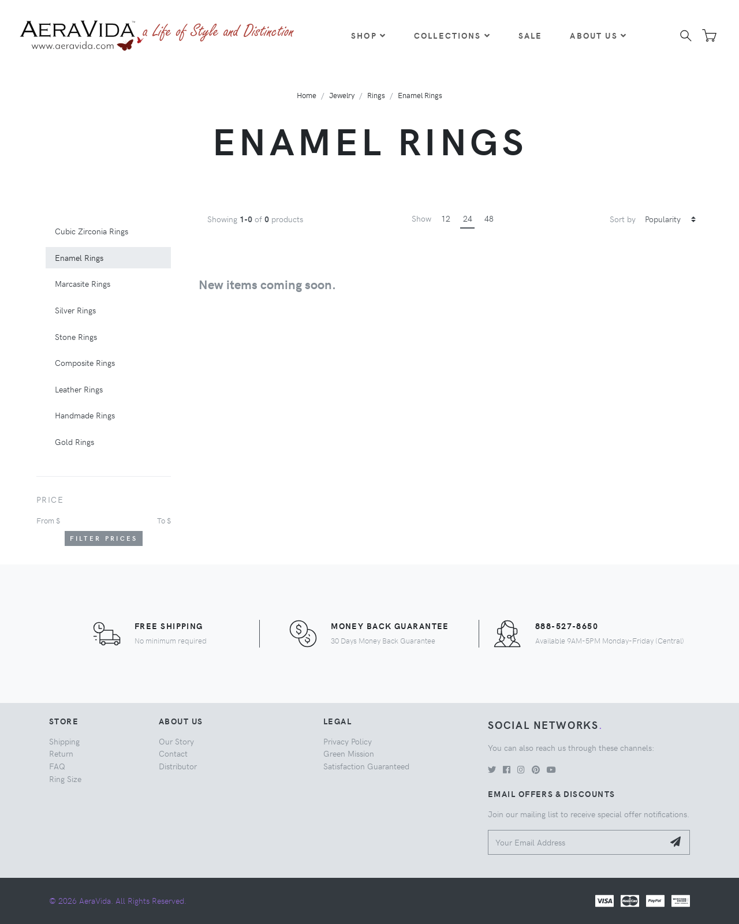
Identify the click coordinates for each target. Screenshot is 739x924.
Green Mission (348, 753)
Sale (530, 35)
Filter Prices (104, 538)
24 (467, 218)
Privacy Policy (347, 741)
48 (489, 218)
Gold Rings (74, 441)
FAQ (57, 766)
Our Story (176, 741)
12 (445, 218)
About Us (598, 35)
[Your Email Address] (576, 842)
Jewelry (341, 95)
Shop (368, 35)
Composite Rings (85, 362)
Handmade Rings (85, 415)
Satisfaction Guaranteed (366, 766)
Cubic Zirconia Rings (91, 231)
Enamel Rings (420, 95)
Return (61, 753)
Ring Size (65, 778)
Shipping (64, 741)
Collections (452, 35)
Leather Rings (79, 389)
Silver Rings (75, 310)
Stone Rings (76, 336)
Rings (376, 95)
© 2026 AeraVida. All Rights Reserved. (117, 900)
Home (306, 95)
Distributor (178, 766)
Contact (173, 753)
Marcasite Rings (82, 283)
